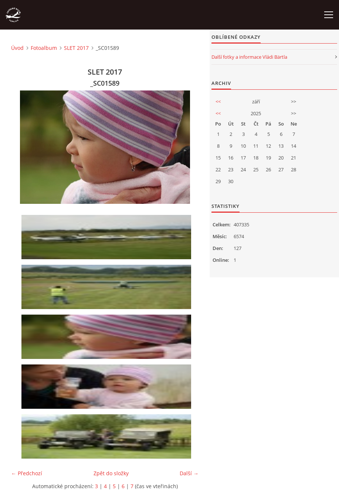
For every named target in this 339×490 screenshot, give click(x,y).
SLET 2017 (76, 47)
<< (218, 101)
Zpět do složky (111, 473)
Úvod (17, 47)
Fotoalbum (44, 47)
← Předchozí (26, 473)
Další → (189, 473)
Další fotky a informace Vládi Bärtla (249, 57)
